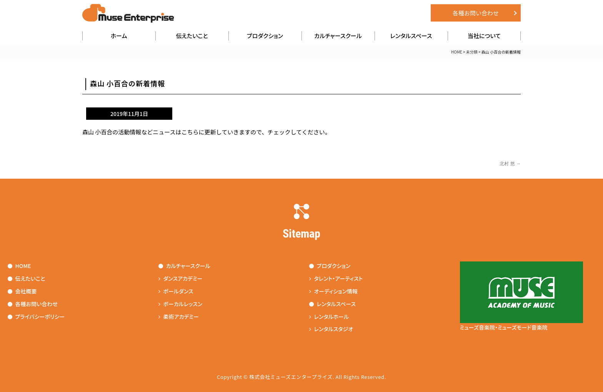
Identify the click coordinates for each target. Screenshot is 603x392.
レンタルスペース (411, 36)
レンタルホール (329, 316)
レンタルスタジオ (331, 329)
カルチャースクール (338, 36)
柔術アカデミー (178, 316)
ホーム (119, 36)
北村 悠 (510, 163)
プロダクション (265, 36)
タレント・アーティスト (336, 278)
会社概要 (22, 291)
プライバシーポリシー (36, 316)
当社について (484, 36)
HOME (456, 52)
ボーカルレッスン (180, 304)
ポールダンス (175, 291)
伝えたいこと (192, 36)
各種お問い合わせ (476, 13)
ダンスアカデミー (180, 278)
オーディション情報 (333, 291)
